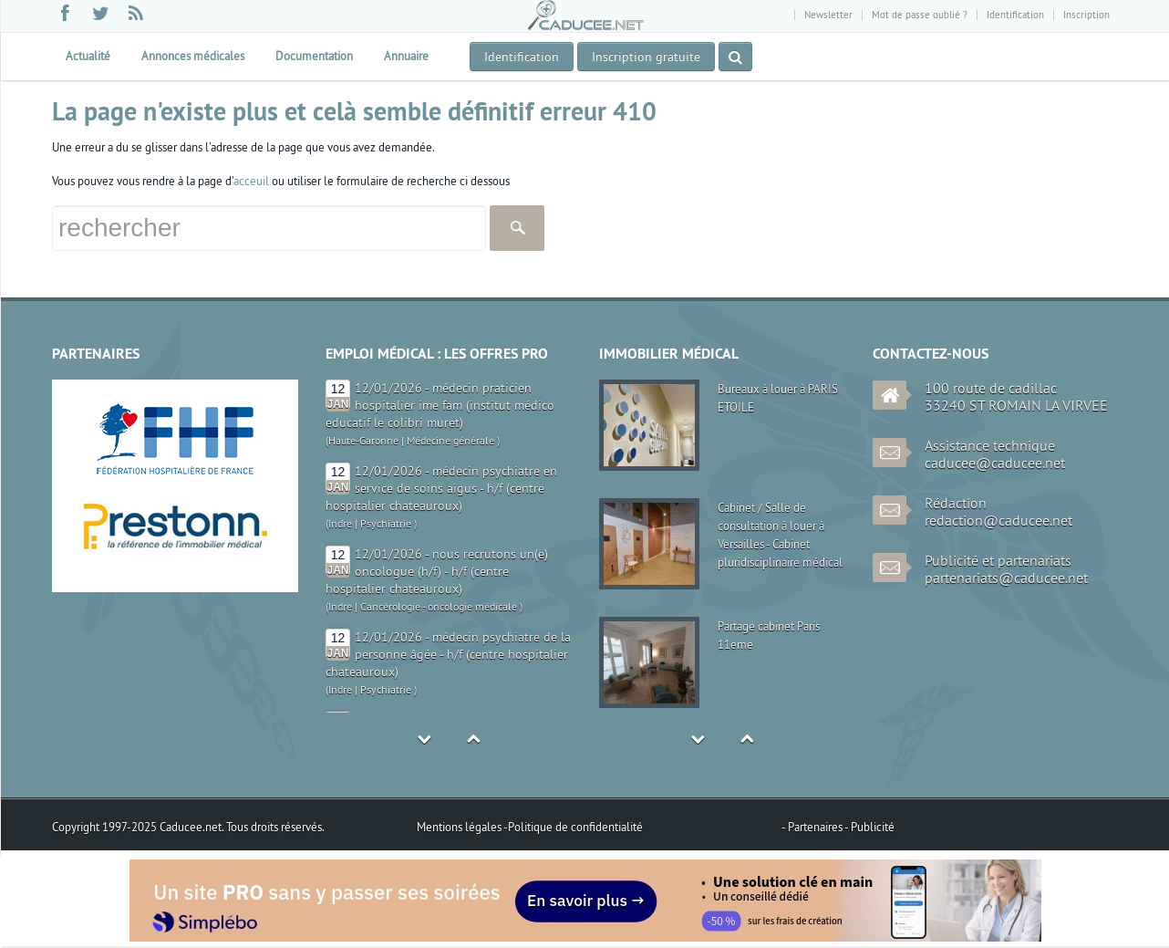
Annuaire (406, 55)
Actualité (88, 55)
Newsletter (828, 14)
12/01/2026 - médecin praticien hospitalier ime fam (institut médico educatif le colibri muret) (440, 405)
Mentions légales (460, 826)
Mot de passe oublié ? (919, 14)
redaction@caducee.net (998, 520)
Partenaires (816, 826)
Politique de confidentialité (575, 826)
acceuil (251, 180)
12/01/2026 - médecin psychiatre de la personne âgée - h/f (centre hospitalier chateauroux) (448, 654)
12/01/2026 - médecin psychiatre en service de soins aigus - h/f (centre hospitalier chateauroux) (441, 488)
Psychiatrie (385, 523)
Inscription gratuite (646, 56)
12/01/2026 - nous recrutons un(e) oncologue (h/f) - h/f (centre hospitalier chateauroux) (437, 571)
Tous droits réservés (274, 826)
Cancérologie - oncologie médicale (438, 606)
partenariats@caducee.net (1006, 577)
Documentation (314, 55)
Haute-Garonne (363, 440)
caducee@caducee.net (995, 462)
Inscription (1086, 14)
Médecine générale (450, 440)
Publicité (873, 826)
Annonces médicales (192, 55)
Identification (1015, 14)
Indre (340, 523)
